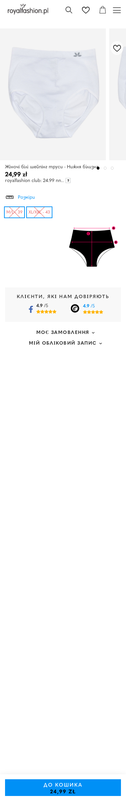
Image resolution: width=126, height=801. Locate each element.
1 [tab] (98, 168)
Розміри (20, 196)
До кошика (63, 789)
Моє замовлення (63, 332)
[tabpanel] (54, 94)
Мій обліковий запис (63, 343)
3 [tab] (112, 168)
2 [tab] (105, 168)
